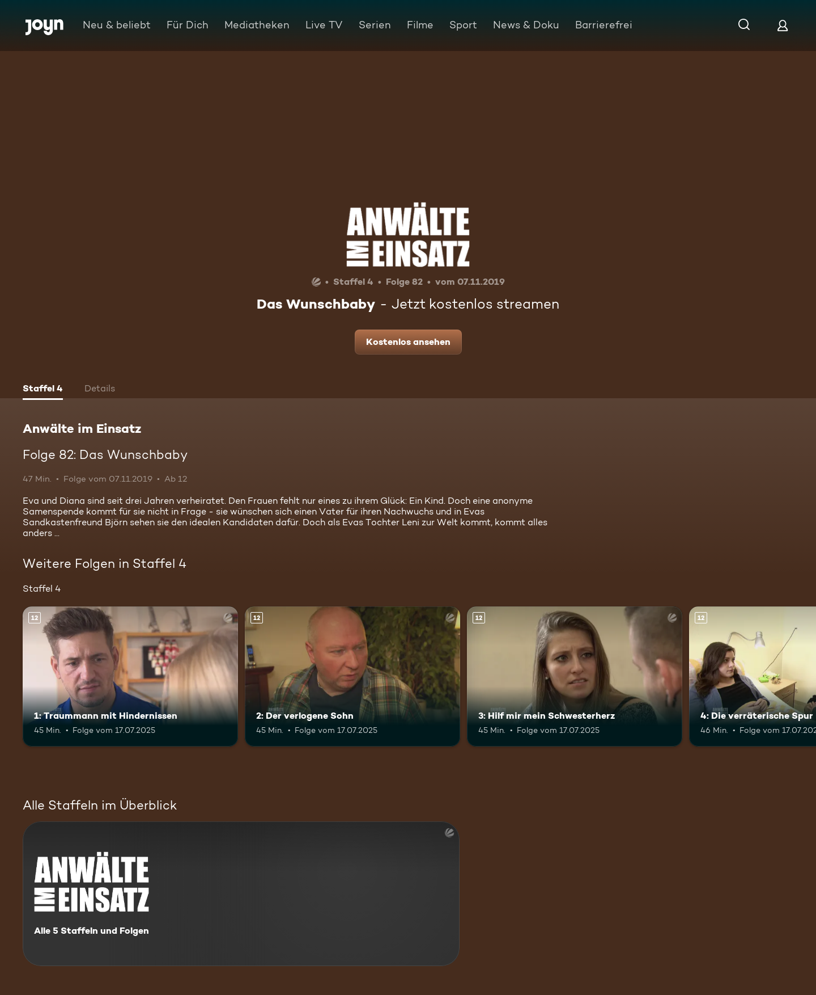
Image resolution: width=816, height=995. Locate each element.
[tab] (42, 390)
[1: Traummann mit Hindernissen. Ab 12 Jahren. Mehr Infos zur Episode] (130, 676)
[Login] (782, 25)
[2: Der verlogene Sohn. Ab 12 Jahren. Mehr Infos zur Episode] (352, 676)
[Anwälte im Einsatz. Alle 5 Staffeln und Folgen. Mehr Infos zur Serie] (241, 893)
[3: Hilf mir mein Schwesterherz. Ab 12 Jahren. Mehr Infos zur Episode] (574, 676)
